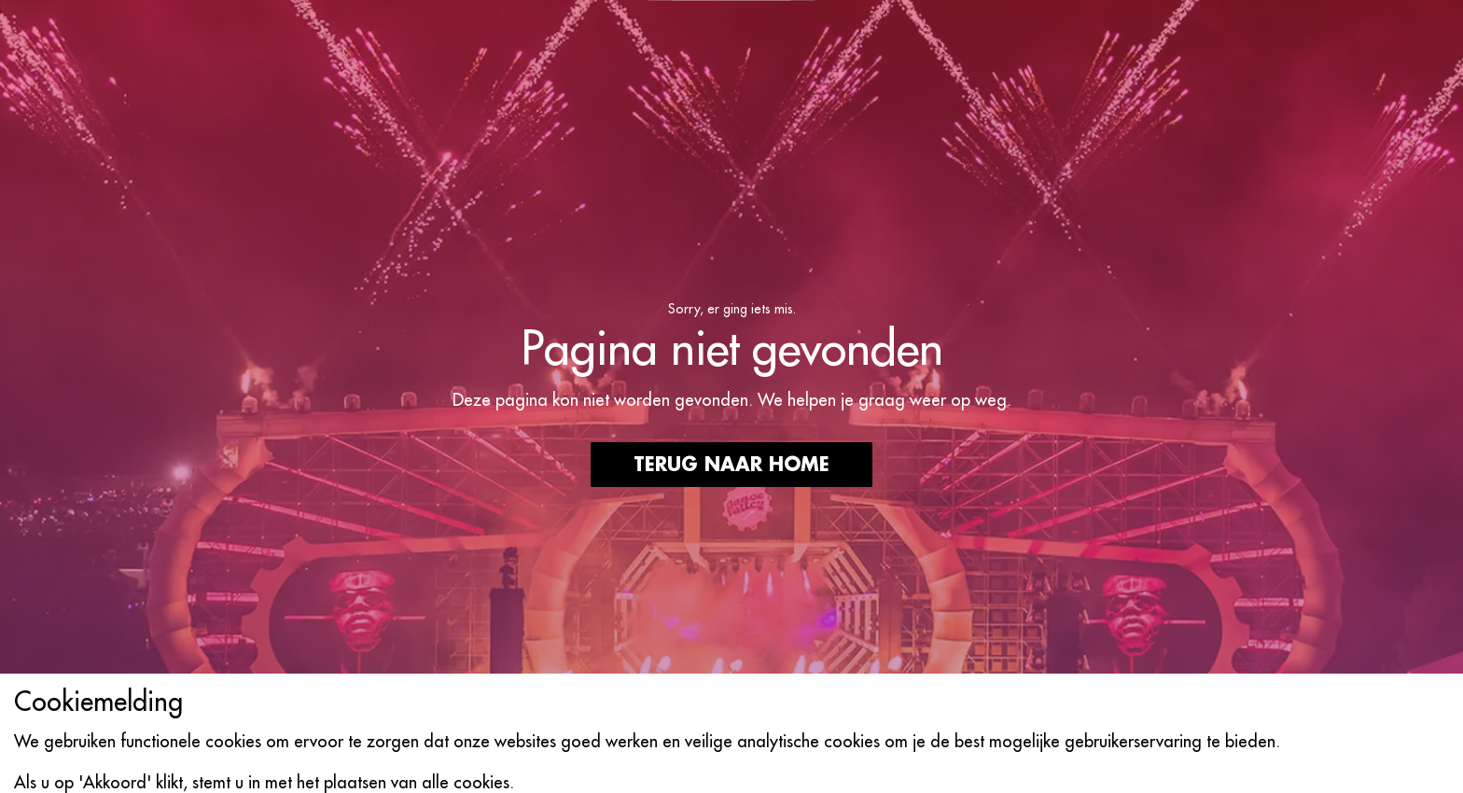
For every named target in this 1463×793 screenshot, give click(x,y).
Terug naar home (731, 464)
